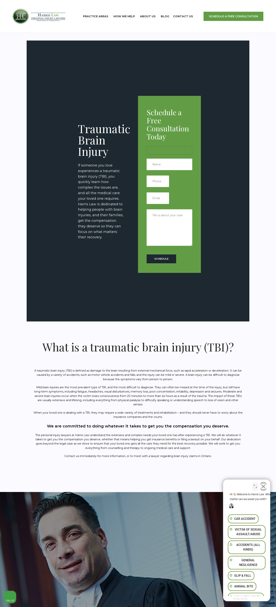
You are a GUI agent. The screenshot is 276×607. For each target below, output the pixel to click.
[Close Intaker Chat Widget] (263, 485)
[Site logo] (39, 16)
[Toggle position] (255, 485)
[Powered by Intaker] (243, 599)
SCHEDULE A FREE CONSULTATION (233, 16)
